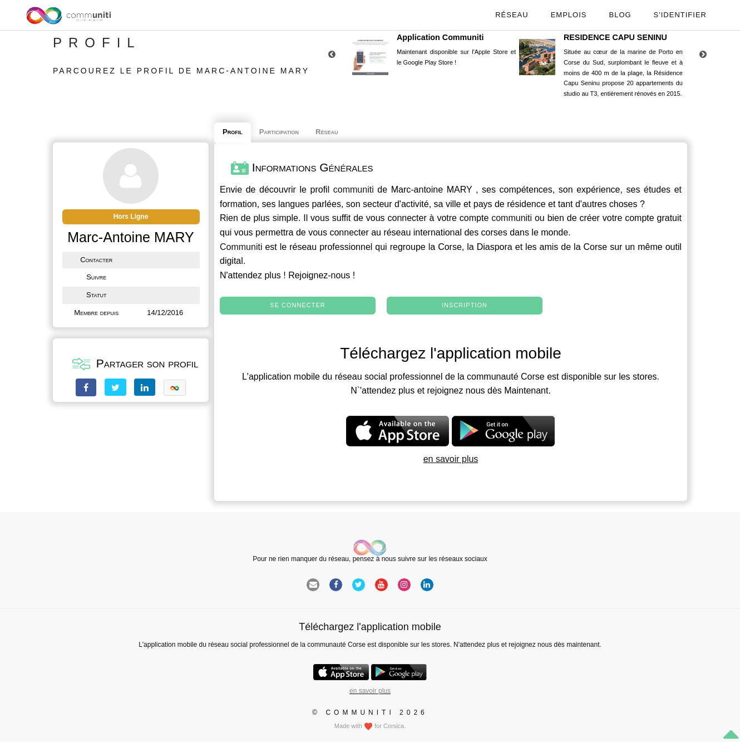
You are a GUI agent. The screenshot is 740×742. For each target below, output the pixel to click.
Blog (620, 15)
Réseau (511, 15)
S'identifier (680, 15)
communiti (353, 189)
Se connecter (297, 305)
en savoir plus (450, 459)
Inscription (464, 305)
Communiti (241, 247)
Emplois (569, 15)
